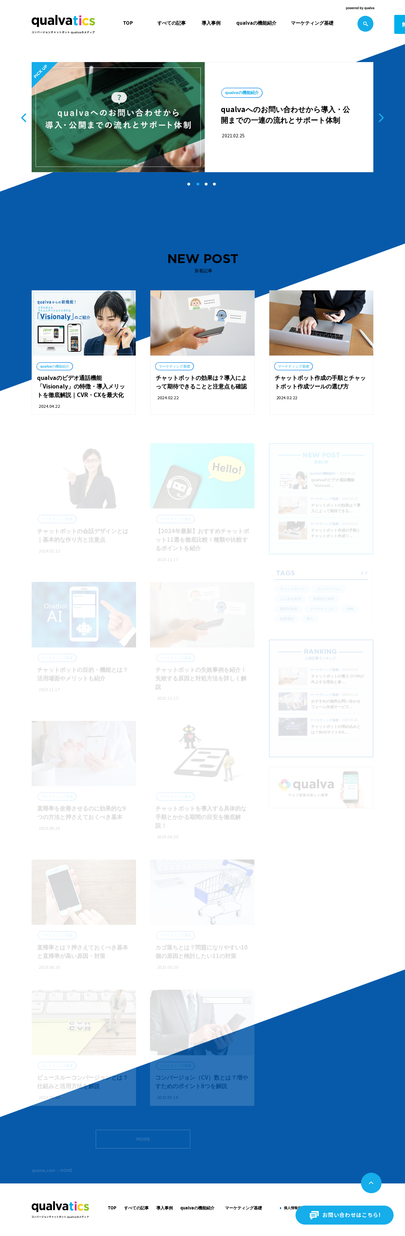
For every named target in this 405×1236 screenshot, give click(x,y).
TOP (128, 23)
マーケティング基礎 (312, 23)
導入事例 (211, 23)
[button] (188, 184)
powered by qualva (360, 8)
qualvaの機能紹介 (256, 23)
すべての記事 (171, 23)
